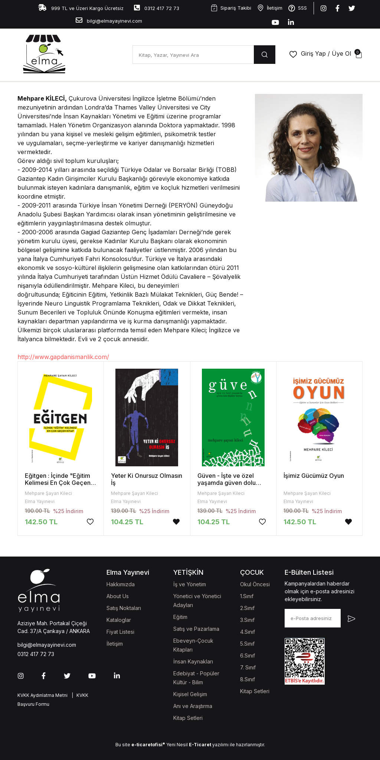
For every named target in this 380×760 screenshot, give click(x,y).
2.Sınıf (247, 608)
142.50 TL (41, 522)
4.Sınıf (247, 632)
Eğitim (180, 617)
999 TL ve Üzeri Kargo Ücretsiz (81, 7)
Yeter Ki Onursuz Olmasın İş (146, 479)
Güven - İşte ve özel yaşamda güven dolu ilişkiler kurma (226, 482)
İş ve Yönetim (189, 584)
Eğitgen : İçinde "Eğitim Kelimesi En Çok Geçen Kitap (58, 482)
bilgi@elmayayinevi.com (109, 20)
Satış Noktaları (124, 608)
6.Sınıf (247, 655)
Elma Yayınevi (40, 501)
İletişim (269, 8)
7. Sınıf (248, 667)
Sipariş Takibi (231, 8)
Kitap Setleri (188, 718)
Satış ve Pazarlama (196, 629)
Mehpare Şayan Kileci (48, 493)
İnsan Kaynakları (193, 661)
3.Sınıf (247, 620)
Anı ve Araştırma (192, 706)
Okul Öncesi (255, 584)
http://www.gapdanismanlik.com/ (63, 357)
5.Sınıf (247, 643)
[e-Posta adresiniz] (313, 618)
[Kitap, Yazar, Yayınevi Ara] (193, 54)
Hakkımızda (121, 584)
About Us (118, 596)
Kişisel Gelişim (190, 694)
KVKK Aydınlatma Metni (42, 695)
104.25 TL (127, 522)
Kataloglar (119, 620)
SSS (297, 8)
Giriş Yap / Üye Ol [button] (326, 53)
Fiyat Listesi (120, 632)
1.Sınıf (246, 596)
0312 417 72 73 (156, 7)
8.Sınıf (247, 679)
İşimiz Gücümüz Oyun (314, 475)
